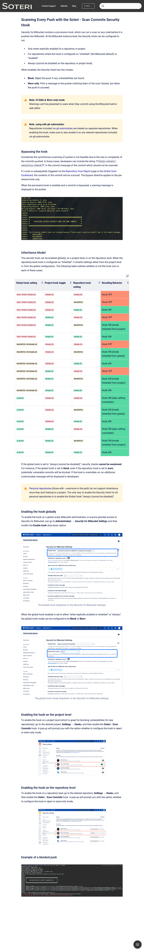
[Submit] (103, 6)
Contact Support (49, 6)
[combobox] (120, 6)
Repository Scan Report (78, 171)
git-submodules (64, 128)
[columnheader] (29, 285)
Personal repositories (40, 488)
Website (63, 6)
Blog (74, 6)
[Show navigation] (137, 944)
